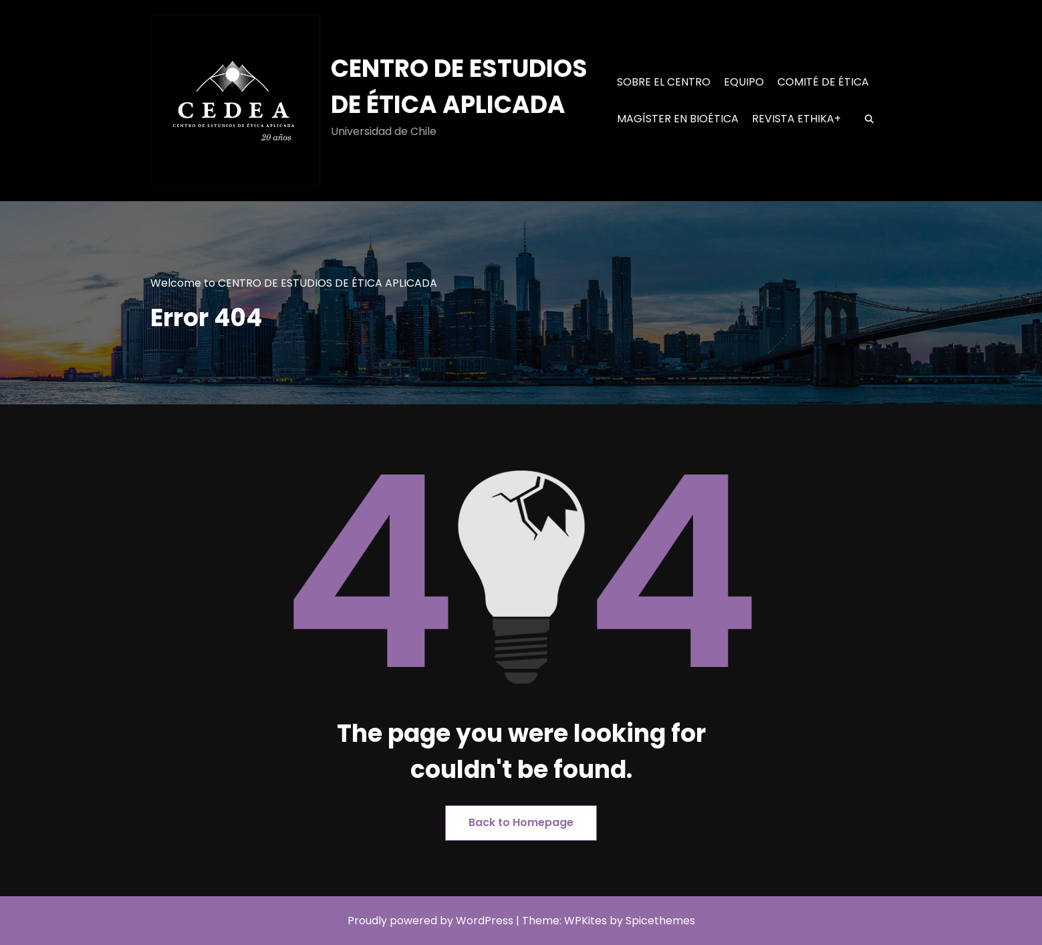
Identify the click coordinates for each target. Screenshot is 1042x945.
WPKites (587, 920)
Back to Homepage (521, 822)
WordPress (484, 920)
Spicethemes (660, 920)
